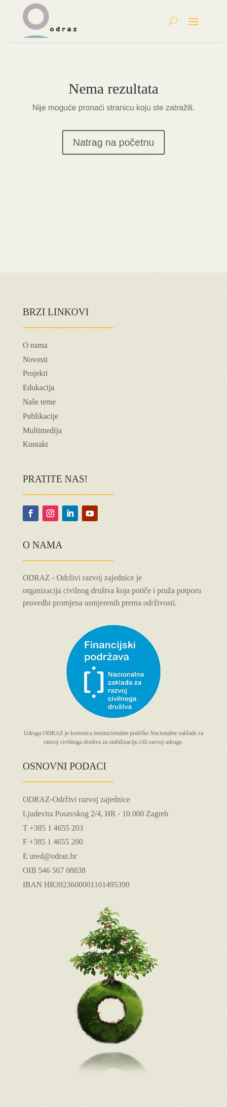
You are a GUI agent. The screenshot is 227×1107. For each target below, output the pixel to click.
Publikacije (40, 416)
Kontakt (35, 444)
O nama (35, 345)
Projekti (35, 373)
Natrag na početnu (113, 142)
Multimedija (42, 430)
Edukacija (38, 387)
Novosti (35, 359)
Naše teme (39, 402)
